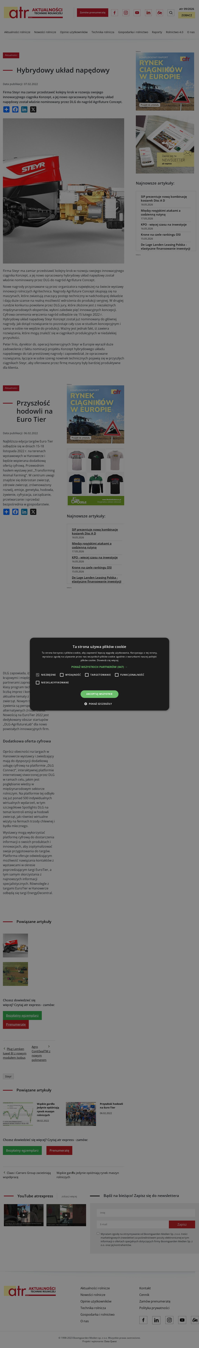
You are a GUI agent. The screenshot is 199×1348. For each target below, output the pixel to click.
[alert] (99, 674)
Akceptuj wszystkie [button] (99, 694)
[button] (99, 667)
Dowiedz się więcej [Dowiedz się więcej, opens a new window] (107, 660)
